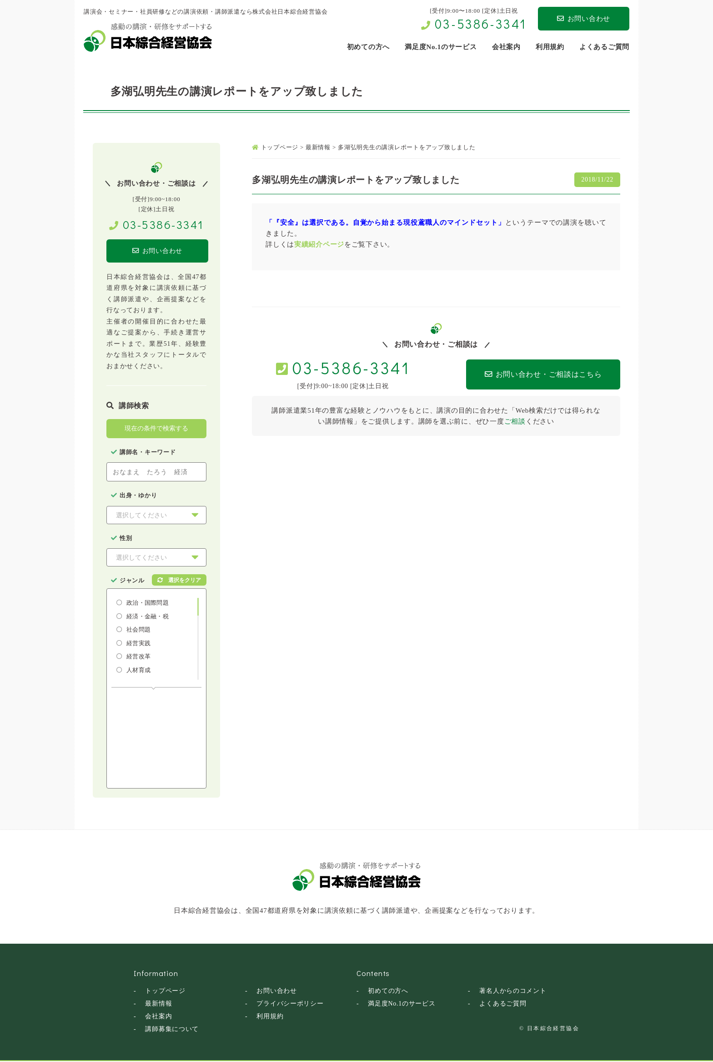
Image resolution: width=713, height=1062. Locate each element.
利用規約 (269, 1017)
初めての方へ (388, 991)
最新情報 (158, 1004)
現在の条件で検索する (156, 429)
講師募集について (172, 1030)
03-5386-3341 (481, 23)
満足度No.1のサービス (402, 1004)
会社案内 (158, 1017)
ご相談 (515, 421)
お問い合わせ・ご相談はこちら (530, 374)
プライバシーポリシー (290, 1004)
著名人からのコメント (513, 991)
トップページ (165, 991)
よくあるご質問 (502, 1004)
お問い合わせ (583, 18)
